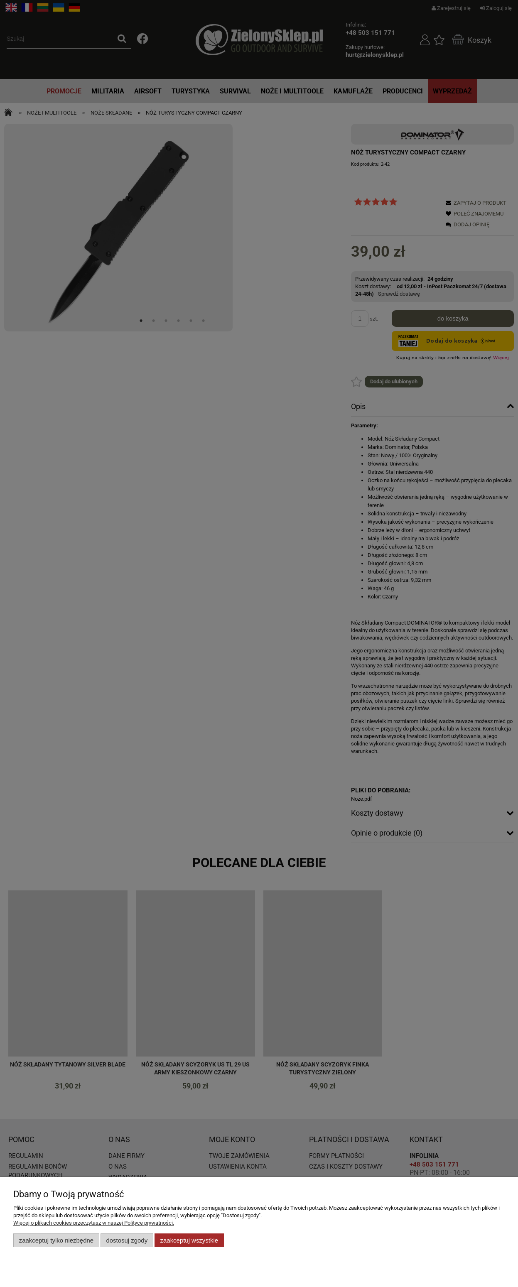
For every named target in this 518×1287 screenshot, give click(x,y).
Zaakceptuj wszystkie (189, 1240)
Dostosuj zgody (126, 1240)
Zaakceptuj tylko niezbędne (56, 1240)
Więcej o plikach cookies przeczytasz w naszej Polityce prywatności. (93, 1223)
